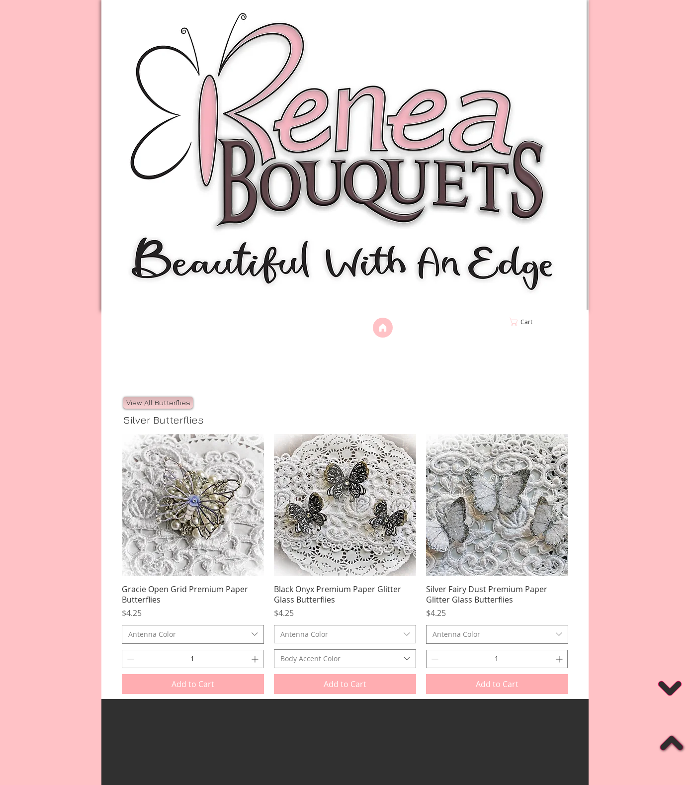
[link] (541, 322)
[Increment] (256, 659)
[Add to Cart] (193, 684)
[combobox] (193, 634)
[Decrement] (129, 659)
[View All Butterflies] (158, 403)
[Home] (383, 328)
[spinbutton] (193, 659)
